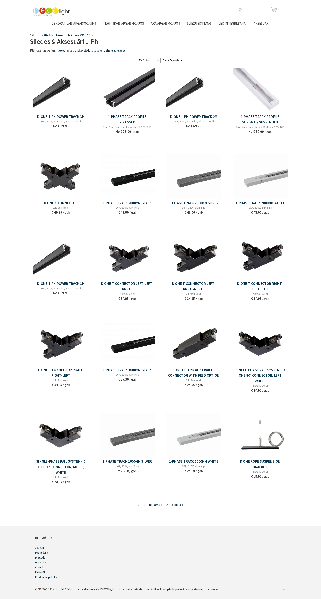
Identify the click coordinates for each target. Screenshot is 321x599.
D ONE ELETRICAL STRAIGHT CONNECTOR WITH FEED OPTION (193, 372)
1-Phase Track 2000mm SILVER (193, 202)
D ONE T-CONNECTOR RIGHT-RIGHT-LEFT (61, 372)
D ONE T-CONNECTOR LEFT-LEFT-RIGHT (127, 286)
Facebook (252, 10)
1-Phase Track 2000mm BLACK (127, 202)
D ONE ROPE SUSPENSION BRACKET (260, 464)
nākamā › (155, 505)
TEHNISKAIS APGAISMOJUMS (123, 23)
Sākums (35, 35)
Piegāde (40, 557)
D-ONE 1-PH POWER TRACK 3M (60, 116)
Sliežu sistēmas (199, 23)
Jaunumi (40, 548)
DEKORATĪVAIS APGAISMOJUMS (74, 23)
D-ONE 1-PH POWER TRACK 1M (60, 283)
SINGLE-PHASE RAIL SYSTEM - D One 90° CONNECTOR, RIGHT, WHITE (61, 467)
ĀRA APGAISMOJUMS (165, 23)
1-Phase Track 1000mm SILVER (127, 461)
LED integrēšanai (233, 23)
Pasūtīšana (41, 552)
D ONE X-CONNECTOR (61, 202)
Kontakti (40, 567)
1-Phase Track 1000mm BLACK (127, 369)
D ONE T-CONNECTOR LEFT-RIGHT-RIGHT (193, 286)
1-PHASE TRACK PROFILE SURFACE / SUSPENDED (260, 119)
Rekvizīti (40, 572)
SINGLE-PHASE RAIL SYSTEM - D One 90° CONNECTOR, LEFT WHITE (260, 375)
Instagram (259, 10)
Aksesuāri (262, 23)
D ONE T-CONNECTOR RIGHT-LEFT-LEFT (260, 286)
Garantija (40, 562)
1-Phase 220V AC (79, 35)
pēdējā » (177, 505)
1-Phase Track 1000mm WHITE (193, 461)
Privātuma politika (46, 577)
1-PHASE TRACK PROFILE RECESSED (127, 119)
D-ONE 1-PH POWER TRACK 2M (193, 116)
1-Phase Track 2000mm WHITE (260, 202)
